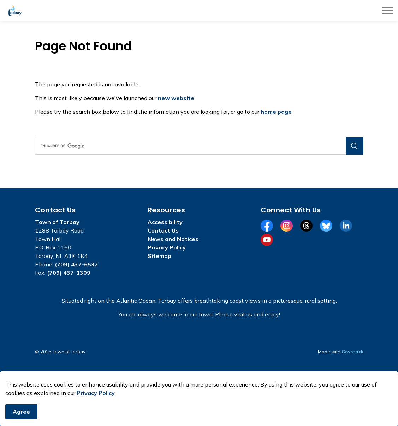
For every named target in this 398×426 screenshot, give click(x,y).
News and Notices (173, 238)
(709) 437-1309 (68, 272)
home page (276, 111)
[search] (197, 146)
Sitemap (159, 255)
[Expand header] (387, 10)
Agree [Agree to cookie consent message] (21, 415)
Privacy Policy (96, 396)
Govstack (352, 351)
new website (176, 97)
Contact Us (163, 230)
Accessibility (165, 222)
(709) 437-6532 (76, 264)
